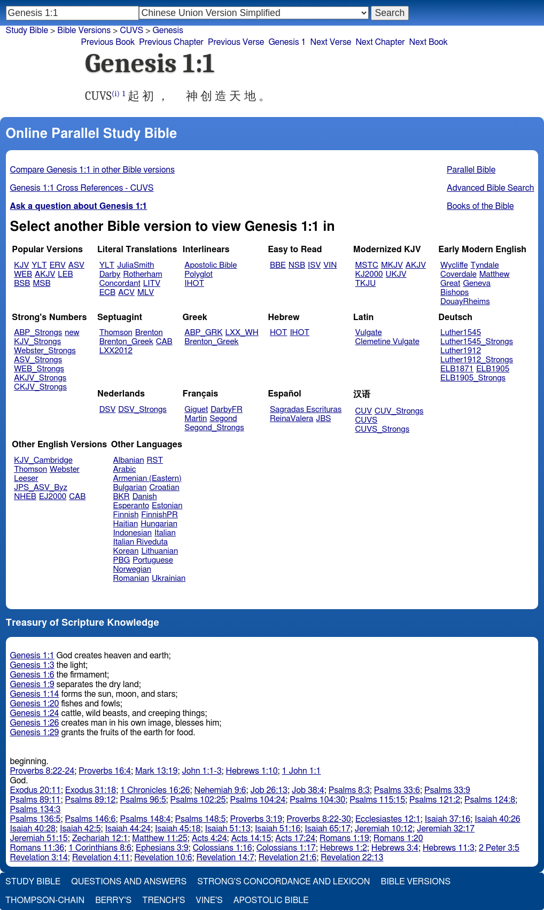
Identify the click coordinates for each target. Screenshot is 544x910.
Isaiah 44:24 (128, 829)
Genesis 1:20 (34, 703)
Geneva (477, 283)
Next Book (428, 42)
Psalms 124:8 (489, 800)
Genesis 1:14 (34, 694)
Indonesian (132, 533)
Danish (145, 497)
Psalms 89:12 (90, 800)
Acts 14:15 (251, 838)
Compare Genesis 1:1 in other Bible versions (92, 170)
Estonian (167, 506)
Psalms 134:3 (35, 809)
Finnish (126, 515)
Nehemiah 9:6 (220, 790)
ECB (107, 293)
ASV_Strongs (38, 360)
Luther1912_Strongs (476, 360)
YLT (39, 265)
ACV (126, 293)
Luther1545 (460, 333)
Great (450, 283)
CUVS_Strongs (382, 429)
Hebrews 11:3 (449, 848)
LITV (151, 283)
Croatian (164, 488)
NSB (297, 265)
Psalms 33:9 (447, 790)
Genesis (168, 30)
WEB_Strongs (39, 369)
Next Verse (331, 42)
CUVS (131, 30)
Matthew (494, 274)
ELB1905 (492, 369)
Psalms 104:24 (257, 800)
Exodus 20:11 (35, 790)
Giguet (196, 410)
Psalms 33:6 (397, 790)
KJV (21, 265)
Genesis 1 (287, 42)
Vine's (209, 900)
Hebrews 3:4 (394, 848)
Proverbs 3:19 (256, 819)
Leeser (26, 479)
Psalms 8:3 (349, 790)
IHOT (194, 283)
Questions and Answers (128, 881)
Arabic (124, 469)
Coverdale (458, 274)
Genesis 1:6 (32, 675)
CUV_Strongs (399, 411)
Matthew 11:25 (159, 838)
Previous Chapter (171, 42)
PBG (121, 560)
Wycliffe (454, 265)
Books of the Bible (480, 206)
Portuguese (153, 560)
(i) (116, 93)
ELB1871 (456, 369)
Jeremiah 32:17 (446, 829)
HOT (278, 333)
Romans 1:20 (398, 838)
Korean (126, 551)
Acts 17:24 (295, 838)
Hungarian (159, 524)
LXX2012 (116, 351)
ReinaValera (291, 419)
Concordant (120, 283)
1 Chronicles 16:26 (155, 790)
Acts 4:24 (209, 838)
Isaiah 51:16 (277, 829)
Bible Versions (84, 30)
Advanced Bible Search (490, 188)
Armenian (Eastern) (147, 479)
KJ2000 (369, 274)
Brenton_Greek (126, 342)
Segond (223, 419)
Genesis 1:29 (34, 732)
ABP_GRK (203, 333)
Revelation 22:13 (352, 857)
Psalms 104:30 (317, 800)
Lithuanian (159, 551)
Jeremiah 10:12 (384, 829)
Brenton (149, 333)
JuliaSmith (135, 265)
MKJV (392, 265)
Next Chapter (380, 42)
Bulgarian (130, 488)
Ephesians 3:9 (162, 848)
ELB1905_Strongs (473, 378)
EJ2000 (52, 497)
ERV (58, 265)
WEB (23, 274)
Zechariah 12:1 (100, 838)
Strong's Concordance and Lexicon (283, 881)
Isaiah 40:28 (33, 829)
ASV (76, 265)
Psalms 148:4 (145, 819)
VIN (330, 265)
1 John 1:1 (301, 771)
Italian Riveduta (140, 542)
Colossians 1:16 (222, 848)
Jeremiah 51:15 (39, 838)
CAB (164, 342)
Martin (195, 419)
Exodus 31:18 (90, 790)
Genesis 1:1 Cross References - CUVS (82, 188)
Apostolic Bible (271, 900)
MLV (145, 293)
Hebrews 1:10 (252, 771)
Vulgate (368, 333)
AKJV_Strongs (40, 378)
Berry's (113, 900)
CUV (363, 411)
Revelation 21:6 (287, 857)
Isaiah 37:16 (447, 819)
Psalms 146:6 (90, 819)
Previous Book (108, 42)
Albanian (128, 460)
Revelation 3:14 (39, 857)
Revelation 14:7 (225, 857)
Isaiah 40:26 (497, 819)
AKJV (45, 274)
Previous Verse (236, 42)
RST (155, 460)
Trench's (163, 900)
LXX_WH (242, 333)
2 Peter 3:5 (499, 848)
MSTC (366, 265)
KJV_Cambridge (43, 460)
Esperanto (131, 506)
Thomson (116, 333)
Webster (65, 469)
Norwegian (132, 569)
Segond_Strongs (214, 428)
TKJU (365, 283)
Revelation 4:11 (101, 857)
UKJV (396, 274)
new (72, 333)
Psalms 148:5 (200, 819)
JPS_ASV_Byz (40, 488)
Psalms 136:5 (35, 819)
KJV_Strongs (37, 342)
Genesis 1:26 (34, 723)
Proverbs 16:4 (105, 771)
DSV (107, 410)
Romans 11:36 (37, 848)
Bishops (454, 293)
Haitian (125, 524)
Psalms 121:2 (434, 800)
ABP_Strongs (38, 333)
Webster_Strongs (45, 351)
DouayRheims (465, 302)
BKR (121, 497)
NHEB (25, 497)
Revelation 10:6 (163, 857)
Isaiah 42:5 (80, 829)
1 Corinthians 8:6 (99, 848)
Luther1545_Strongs (476, 342)
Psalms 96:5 (143, 800)
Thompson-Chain (44, 900)
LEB (65, 274)
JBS (323, 419)
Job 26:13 (268, 790)
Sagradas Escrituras (305, 410)
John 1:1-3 (201, 771)
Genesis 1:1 (32, 655)
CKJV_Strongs (40, 387)
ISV (314, 265)
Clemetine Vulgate (387, 342)
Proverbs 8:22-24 (42, 771)
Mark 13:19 (156, 771)
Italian (165, 533)
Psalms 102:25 (198, 800)
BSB (22, 283)
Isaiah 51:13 (227, 829)
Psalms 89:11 (35, 800)
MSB (41, 283)
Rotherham (142, 274)
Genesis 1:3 (32, 665)
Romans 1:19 (344, 838)
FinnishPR (159, 515)
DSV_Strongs (142, 410)
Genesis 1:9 (32, 684)
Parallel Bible (471, 170)
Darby (110, 274)
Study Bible (27, 30)
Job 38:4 (308, 790)
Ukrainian (168, 578)
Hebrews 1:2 (343, 848)
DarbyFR (227, 410)
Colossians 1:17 (286, 848)
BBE (278, 265)
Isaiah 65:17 (327, 829)
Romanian (131, 578)
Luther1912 (460, 351)
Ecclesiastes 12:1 (388, 819)
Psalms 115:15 (377, 800)
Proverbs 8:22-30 (318, 819)
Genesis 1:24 (34, 713)
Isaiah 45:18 (177, 829)
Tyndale (485, 265)
